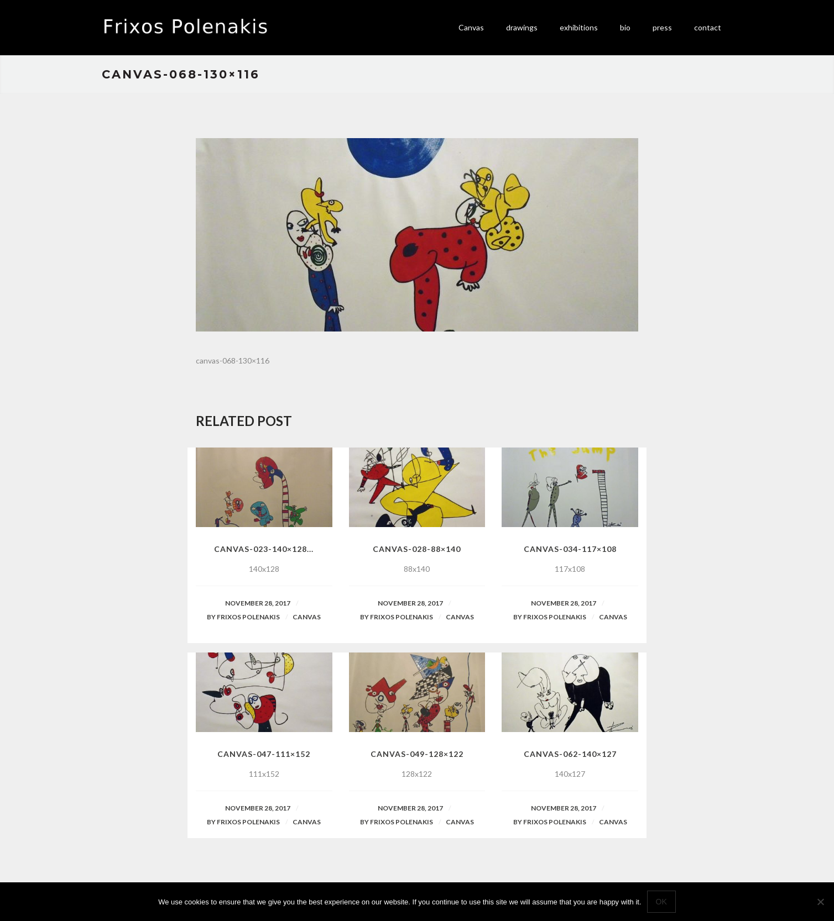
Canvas (307, 617)
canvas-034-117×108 (570, 549)
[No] (820, 901)
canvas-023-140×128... (264, 549)
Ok (661, 901)
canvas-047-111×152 (263, 754)
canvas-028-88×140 (417, 549)
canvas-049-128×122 (417, 754)
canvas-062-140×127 (570, 754)
